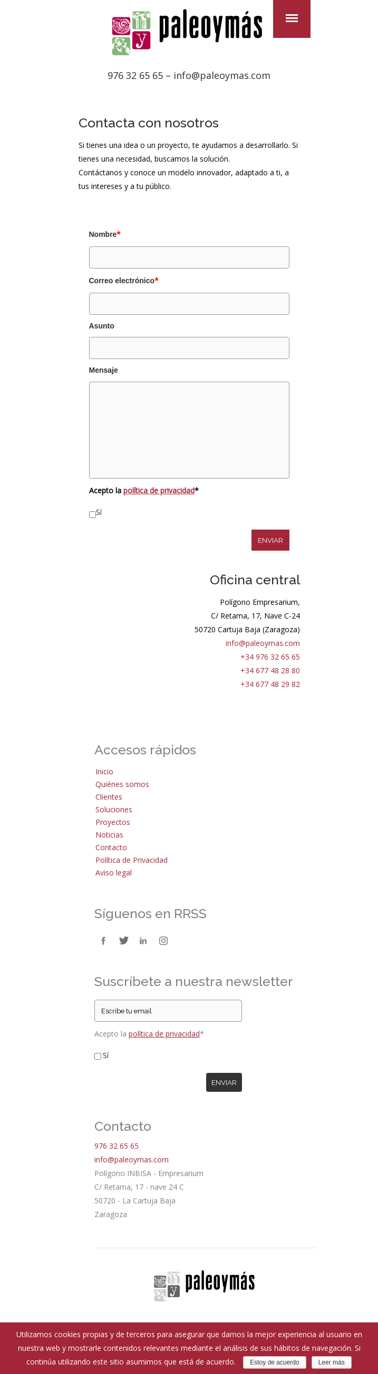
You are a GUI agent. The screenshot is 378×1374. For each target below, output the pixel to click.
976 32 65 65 (135, 75)
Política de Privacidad (131, 860)
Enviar (224, 1082)
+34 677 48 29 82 (270, 684)
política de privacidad (159, 490)
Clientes (108, 797)
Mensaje (103, 370)
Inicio (104, 771)
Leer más (331, 1362)
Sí (99, 512)
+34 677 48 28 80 (270, 670)
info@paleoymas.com (221, 75)
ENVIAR (270, 540)
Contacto (111, 847)
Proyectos (112, 822)
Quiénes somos (122, 784)
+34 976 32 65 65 (270, 657)
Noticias (109, 835)
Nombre (105, 234)
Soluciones (113, 809)
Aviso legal (113, 873)
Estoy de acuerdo (274, 1362)
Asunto (101, 326)
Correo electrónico (124, 280)
